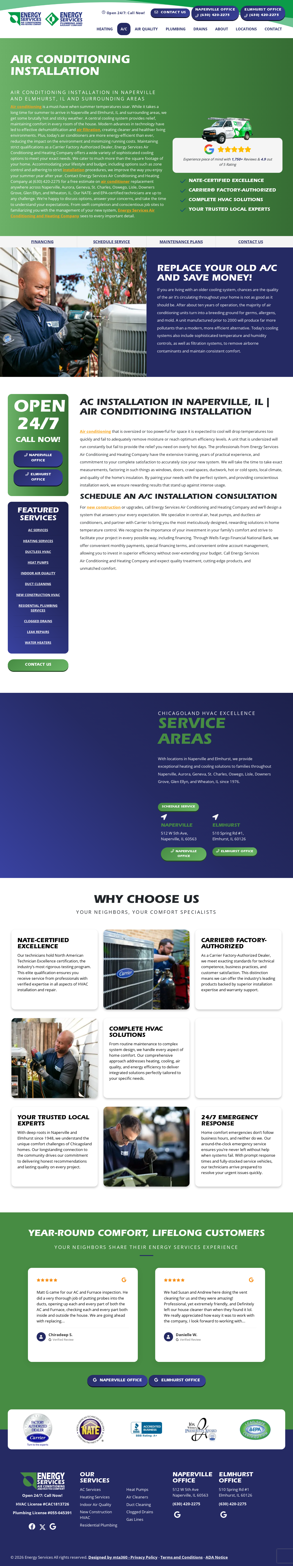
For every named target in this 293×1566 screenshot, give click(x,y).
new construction (104, 507)
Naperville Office (38, 457)
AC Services (38, 530)
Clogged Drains (38, 621)
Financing (42, 241)
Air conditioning (26, 106)
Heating (105, 29)
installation (73, 169)
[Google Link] (52, 1526)
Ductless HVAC (38, 551)
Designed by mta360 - (109, 1557)
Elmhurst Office (38, 477)
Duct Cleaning (38, 584)
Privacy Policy (143, 1557)
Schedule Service (111, 241)
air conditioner (115, 181)
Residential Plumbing (98, 1525)
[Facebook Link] (32, 1526)
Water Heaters (38, 642)
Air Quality (146, 29)
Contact (273, 29)
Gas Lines (134, 1519)
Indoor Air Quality (38, 573)
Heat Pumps (38, 562)
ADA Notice (217, 1557)
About (221, 29)
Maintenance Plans (181, 241)
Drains (200, 29)
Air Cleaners (137, 1497)
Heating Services (38, 541)
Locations (246, 29)
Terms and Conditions (181, 1557)
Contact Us (170, 12)
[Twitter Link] (42, 1526)
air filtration (88, 129)
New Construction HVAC (38, 595)
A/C (124, 29)
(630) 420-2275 (186, 1503)
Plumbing (176, 29)
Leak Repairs (38, 632)
